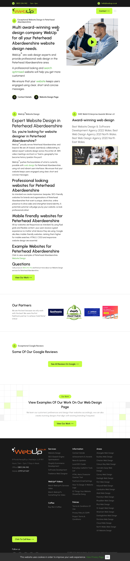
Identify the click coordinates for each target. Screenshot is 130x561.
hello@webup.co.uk (109, 3)
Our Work (65, 393)
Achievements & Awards (82, 453)
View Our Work (23, 277)
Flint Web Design (103, 478)
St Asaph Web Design (105, 504)
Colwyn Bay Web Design (106, 460)
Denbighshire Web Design (107, 512)
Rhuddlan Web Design (105, 497)
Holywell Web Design (105, 482)
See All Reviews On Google (65, 360)
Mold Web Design (103, 489)
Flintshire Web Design (105, 516)
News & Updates (79, 457)
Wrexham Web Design (105, 508)
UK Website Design (104, 527)
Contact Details (22, 97)
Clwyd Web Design (104, 519)
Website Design (19, 258)
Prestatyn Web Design (105, 493)
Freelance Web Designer (58, 470)
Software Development (57, 466)
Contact (104, 11)
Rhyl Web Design (103, 501)
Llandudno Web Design (106, 486)
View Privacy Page (95, 557)
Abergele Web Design (105, 449)
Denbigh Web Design (105, 474)
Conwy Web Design (104, 471)
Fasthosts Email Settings (82, 477)
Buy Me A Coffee (54, 503)
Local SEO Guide (79, 460)
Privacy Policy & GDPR (80, 509)
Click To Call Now (24, 535)
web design (29, 165)
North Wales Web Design (106, 523)
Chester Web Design (105, 457)
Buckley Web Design (104, 453)
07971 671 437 (23, 467)
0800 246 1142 (21, 3)
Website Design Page (46, 97)
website (40, 81)
